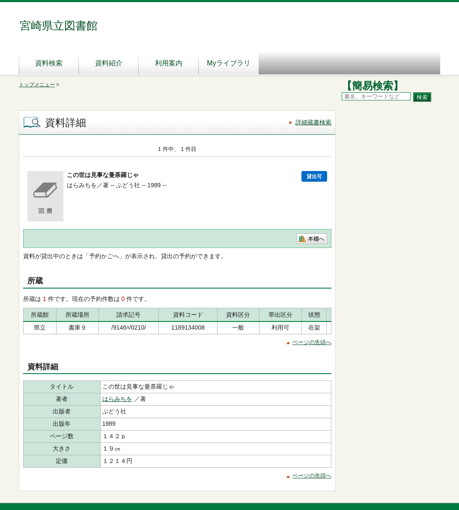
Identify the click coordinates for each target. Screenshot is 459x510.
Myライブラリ (228, 63)
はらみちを (117, 398)
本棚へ (316, 239)
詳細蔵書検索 (313, 122)
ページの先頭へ (311, 342)
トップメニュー (37, 85)
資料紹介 (108, 63)
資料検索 (49, 63)
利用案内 (168, 63)
